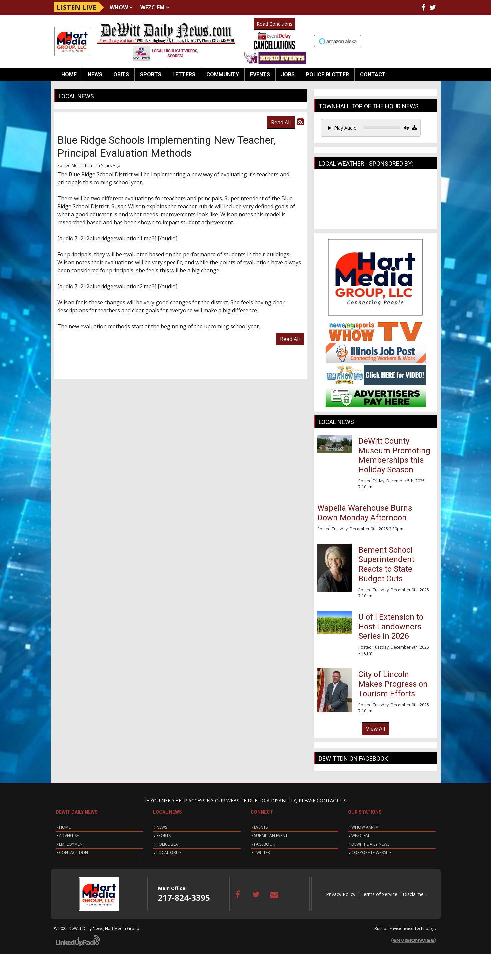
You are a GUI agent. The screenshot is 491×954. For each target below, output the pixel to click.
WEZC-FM (152, 7)
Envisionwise (401, 928)
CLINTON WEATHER (375, 201)
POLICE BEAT (168, 844)
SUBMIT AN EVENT (271, 835)
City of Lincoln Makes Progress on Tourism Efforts (393, 684)
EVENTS (261, 827)
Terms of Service (379, 894)
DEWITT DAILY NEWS (370, 844)
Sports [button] (150, 74)
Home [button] (69, 74)
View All (375, 728)
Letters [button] (183, 74)
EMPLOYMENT (72, 844)
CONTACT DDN (73, 852)
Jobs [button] (288, 74)
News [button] (95, 74)
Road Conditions (274, 24)
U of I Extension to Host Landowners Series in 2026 (390, 626)
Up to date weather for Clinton (434, 40)
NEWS (161, 827)
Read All (281, 122)
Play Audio (342, 128)
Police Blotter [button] (327, 74)
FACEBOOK (264, 844)
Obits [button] (121, 74)
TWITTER (262, 852)
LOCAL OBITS (168, 852)
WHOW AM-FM (365, 827)
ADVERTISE (69, 835)
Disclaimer (414, 894)
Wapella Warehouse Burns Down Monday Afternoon (364, 512)
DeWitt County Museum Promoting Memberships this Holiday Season (394, 455)
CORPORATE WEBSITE (371, 852)
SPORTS (163, 835)
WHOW (119, 7)
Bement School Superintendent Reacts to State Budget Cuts (386, 564)
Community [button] (222, 74)
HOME (65, 827)
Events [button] (260, 74)
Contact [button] (373, 74)
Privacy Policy (340, 894)
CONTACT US (331, 800)
